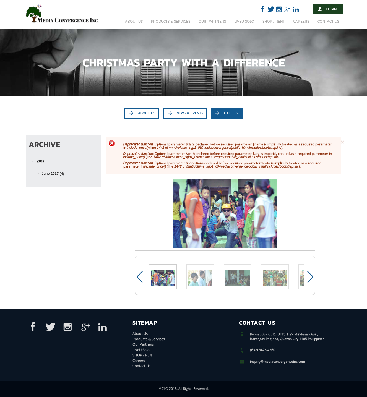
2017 (41, 161)
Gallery (231, 113)
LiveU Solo (244, 21)
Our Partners (212, 21)
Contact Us (328, 21)
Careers (301, 21)
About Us (134, 21)
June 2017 (50, 174)
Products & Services (170, 21)
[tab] (64, 161)
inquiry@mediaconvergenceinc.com (277, 361)
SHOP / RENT (273, 21)
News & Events (189, 113)
